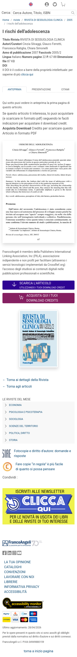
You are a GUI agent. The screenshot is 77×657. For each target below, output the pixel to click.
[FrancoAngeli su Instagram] (14, 554)
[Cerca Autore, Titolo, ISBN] (41, 13)
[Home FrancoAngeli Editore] (13, 5)
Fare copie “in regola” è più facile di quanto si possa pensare (39, 466)
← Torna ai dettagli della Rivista (25, 380)
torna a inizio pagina (38, 651)
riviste (16, 20)
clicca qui (27, 74)
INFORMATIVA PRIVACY (21, 587)
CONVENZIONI (14, 572)
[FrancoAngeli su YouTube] (19, 554)
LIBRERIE (10, 582)
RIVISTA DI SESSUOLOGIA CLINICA (43, 20)
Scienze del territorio (23, 426)
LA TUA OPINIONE (17, 562)
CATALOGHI (13, 567)
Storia (13, 440)
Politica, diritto (19, 433)
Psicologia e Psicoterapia (25, 412)
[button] (30, 4)
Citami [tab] (65, 89)
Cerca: (6, 13)
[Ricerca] (73, 13)
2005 (69, 20)
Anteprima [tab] (14, 89)
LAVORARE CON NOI (19, 577)
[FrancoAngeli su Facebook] (4, 554)
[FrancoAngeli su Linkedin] (9, 554)
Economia (15, 405)
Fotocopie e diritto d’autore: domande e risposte (42, 453)
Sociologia (16, 419)
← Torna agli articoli (17, 386)
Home (5, 20)
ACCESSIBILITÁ (15, 592)
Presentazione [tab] (41, 89)
